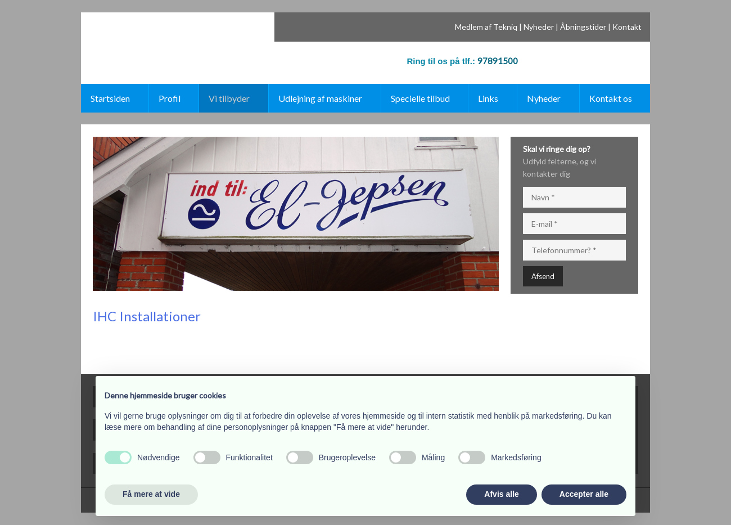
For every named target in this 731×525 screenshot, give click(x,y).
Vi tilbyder (229, 98)
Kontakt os (610, 98)
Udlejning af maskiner (320, 98)
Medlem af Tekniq (486, 27)
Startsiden (110, 98)
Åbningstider (583, 27)
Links (488, 98)
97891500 (497, 61)
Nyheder (539, 27)
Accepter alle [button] (583, 494)
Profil (170, 98)
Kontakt (627, 27)
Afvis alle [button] (501, 494)
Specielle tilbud (420, 98)
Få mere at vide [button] (151, 494)
